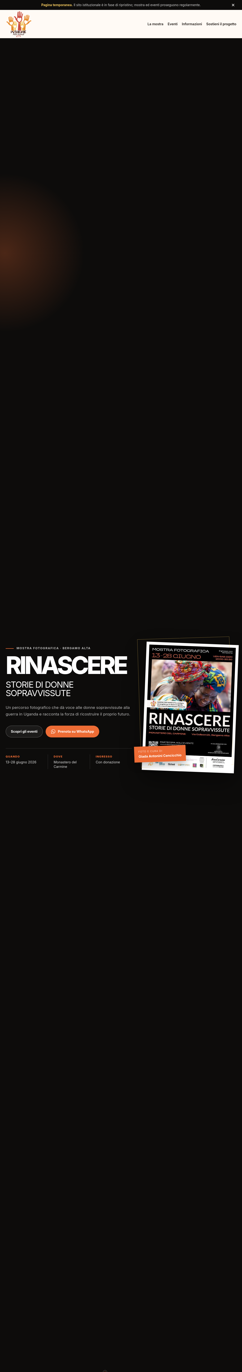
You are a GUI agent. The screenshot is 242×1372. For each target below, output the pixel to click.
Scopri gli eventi (24, 731)
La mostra (155, 24)
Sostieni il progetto (221, 24)
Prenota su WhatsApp (72, 731)
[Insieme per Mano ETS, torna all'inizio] (19, 24)
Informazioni (192, 24)
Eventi (172, 24)
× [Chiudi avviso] (233, 5)
